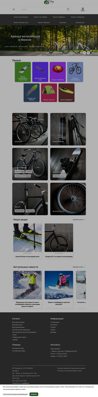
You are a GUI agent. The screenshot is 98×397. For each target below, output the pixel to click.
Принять (34, 394)
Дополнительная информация (15, 394)
